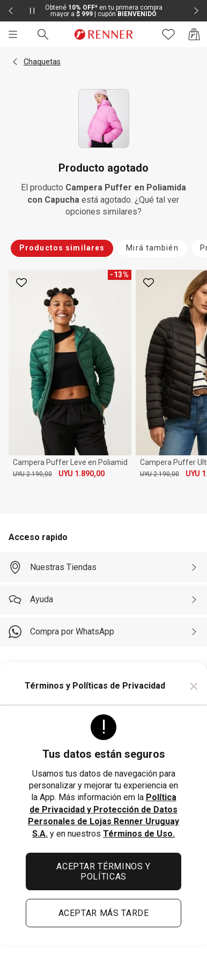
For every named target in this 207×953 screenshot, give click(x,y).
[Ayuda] (103, 600)
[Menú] (13, 34)
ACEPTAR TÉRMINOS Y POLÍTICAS (103, 871)
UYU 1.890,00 (81, 473)
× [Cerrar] (193, 686)
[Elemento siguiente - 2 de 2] (196, 10)
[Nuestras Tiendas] (103, 567)
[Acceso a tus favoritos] (168, 34)
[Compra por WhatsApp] (103, 632)
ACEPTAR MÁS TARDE (103, 913)
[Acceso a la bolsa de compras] (194, 34)
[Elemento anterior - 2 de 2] (10, 10)
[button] (15, 61)
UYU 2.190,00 (32, 474)
